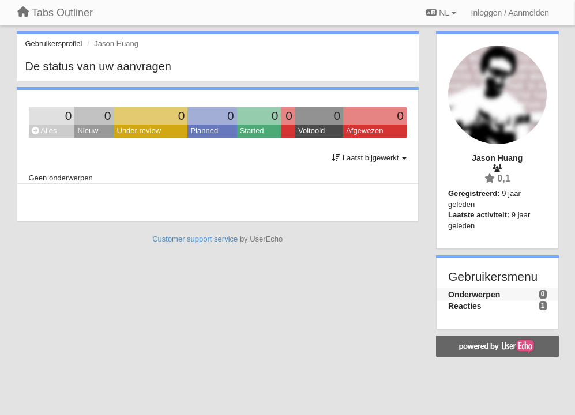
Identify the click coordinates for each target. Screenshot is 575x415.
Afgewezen (364, 130)
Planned (204, 130)
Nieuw (87, 130)
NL (441, 12)
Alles (44, 130)
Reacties (465, 306)
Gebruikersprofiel (53, 43)
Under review (139, 130)
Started (252, 130)
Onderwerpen (474, 294)
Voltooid (311, 130)
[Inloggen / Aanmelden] (510, 12)
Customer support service (195, 239)
